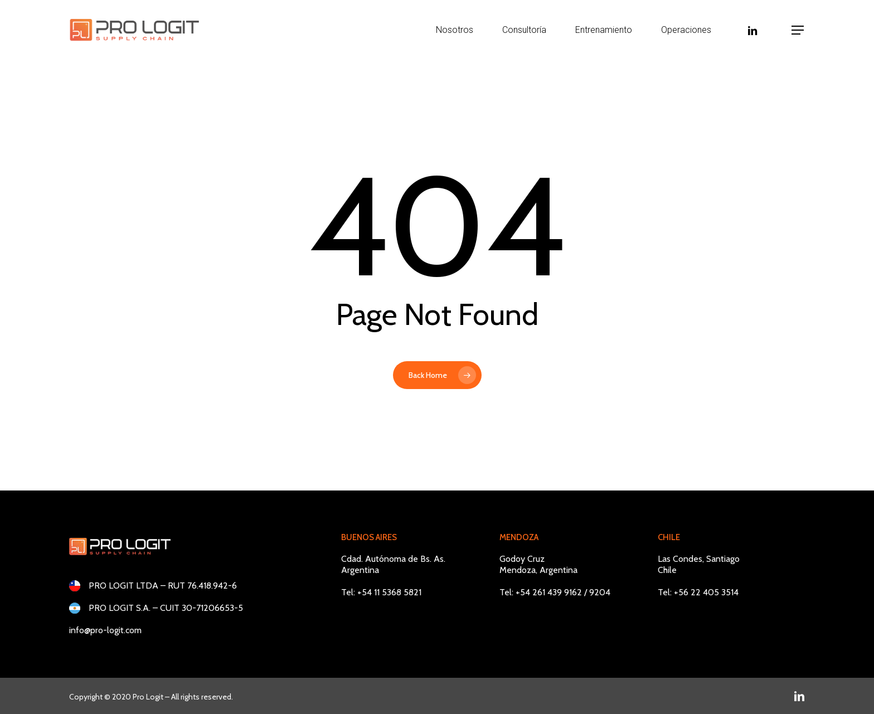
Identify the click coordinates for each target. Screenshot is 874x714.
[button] (798, 30)
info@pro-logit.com (105, 630)
